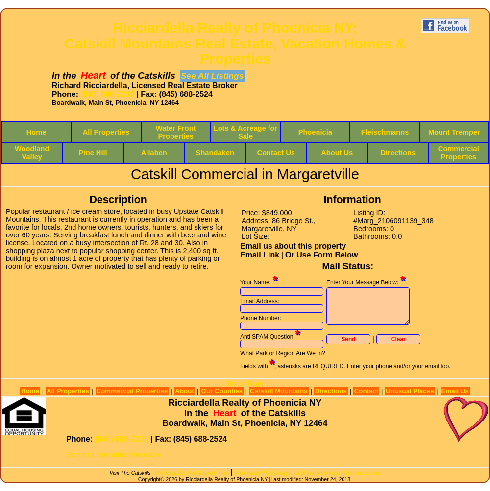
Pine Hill (93, 153)
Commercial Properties (458, 153)
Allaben (154, 153)
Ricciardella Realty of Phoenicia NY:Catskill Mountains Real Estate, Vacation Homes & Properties (235, 43)
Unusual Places (410, 391)
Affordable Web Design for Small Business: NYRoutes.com (307, 473)
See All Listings (212, 76)
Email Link (259, 255)
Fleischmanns (385, 132)
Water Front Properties (176, 132)
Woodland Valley (32, 153)
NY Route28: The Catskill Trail (192, 473)
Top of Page (244, 383)
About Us (337, 153)
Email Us (455, 391)
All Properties (106, 132)
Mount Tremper (454, 132)
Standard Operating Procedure (113, 454)
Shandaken (215, 153)
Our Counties (222, 391)
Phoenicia (315, 132)
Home (36, 132)
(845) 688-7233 (107, 94)
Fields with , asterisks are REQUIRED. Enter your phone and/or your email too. (345, 366)
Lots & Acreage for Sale (246, 132)
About (184, 391)
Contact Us (276, 153)
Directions (398, 153)
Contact (366, 391)
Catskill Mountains (279, 391)
